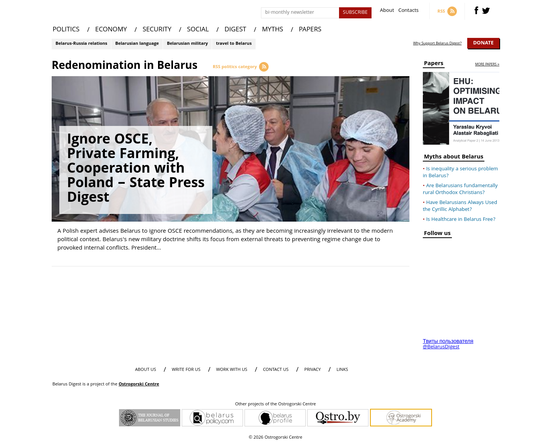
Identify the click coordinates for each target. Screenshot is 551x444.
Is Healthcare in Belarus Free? (461, 219)
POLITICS (66, 30)
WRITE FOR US (186, 370)
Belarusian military (187, 43)
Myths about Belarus (453, 158)
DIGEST (235, 30)
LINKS (342, 370)
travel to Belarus (233, 43)
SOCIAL (198, 30)
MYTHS (272, 30)
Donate (483, 43)
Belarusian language (137, 43)
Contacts (408, 11)
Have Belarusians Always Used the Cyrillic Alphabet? (460, 206)
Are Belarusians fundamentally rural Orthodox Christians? (460, 189)
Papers (433, 64)
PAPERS (310, 30)
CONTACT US (276, 370)
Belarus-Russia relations (81, 43)
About (387, 11)
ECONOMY (111, 30)
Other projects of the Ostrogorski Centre (275, 404)
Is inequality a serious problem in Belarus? (460, 173)
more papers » (487, 65)
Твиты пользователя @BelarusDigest (448, 344)
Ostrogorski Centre (139, 384)
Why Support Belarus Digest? (437, 44)
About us (145, 370)
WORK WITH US (231, 370)
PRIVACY (312, 370)
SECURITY (157, 30)
